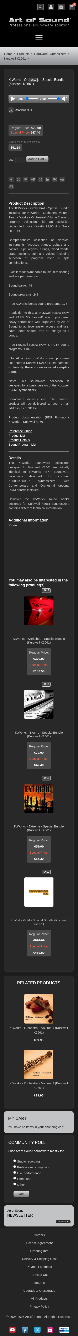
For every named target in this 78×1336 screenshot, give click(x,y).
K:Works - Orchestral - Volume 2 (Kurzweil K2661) (39, 1085)
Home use (24, 1178)
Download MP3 (20, 110)
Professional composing (33, 1167)
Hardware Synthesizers (50, 54)
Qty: (11, 159)
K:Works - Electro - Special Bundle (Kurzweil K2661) (39, 734)
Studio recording (28, 1161)
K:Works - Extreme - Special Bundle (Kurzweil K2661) (39, 828)
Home (8, 54)
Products (23, 54)
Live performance (29, 1173)
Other (21, 1184)
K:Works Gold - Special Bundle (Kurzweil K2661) (39, 922)
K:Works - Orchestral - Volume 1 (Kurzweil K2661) (39, 1030)
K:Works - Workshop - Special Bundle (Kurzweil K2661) (39, 640)
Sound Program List (22, 444)
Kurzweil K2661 (15, 58)
